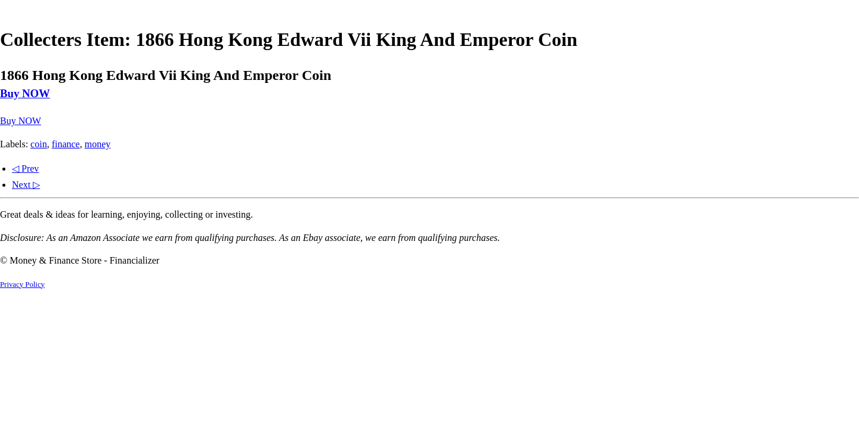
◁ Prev (25, 168)
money (98, 144)
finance (66, 144)
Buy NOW (25, 93)
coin (38, 144)
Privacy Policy (22, 284)
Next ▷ (26, 185)
